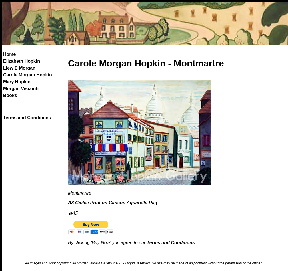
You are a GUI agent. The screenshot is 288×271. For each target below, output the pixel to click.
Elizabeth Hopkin (21, 61)
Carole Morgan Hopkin (27, 74)
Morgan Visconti (21, 88)
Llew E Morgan (19, 68)
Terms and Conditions (27, 117)
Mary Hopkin (17, 81)
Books (10, 95)
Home (9, 54)
